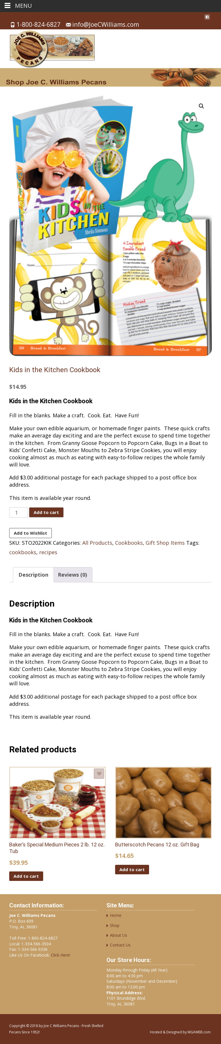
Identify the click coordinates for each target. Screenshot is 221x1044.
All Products (97, 542)
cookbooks (22, 552)
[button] (201, 106)
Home (115, 915)
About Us (118, 935)
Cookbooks (129, 542)
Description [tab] (33, 574)
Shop (114, 925)
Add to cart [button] (26, 876)
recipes (48, 552)
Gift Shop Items (165, 542)
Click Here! (60, 955)
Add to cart (46, 512)
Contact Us (120, 945)
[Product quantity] (18, 512)
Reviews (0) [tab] (72, 574)
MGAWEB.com (199, 1032)
